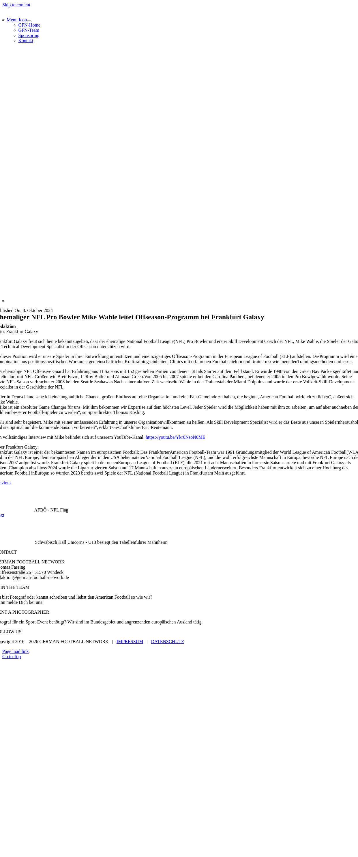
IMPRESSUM (130, 641)
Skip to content (16, 4)
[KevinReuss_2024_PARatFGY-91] (180, 300)
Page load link (15, 651)
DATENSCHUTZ (167, 641)
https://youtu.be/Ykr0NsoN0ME (175, 437)
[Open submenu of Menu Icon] (29, 21)
